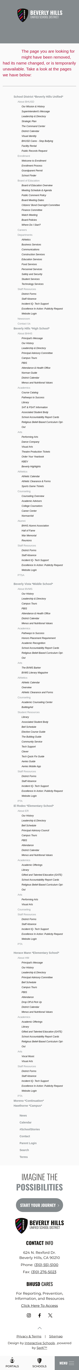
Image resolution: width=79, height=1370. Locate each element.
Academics (24, 387)
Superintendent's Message (35, 111)
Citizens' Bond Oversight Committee (40, 205)
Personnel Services (31, 269)
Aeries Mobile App (31, 766)
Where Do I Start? (31, 225)
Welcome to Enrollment (33, 160)
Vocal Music (27, 1056)
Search (21, 1149)
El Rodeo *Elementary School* (34, 805)
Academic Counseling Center (36, 702)
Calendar (22, 1122)
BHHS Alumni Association (35, 525)
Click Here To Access (39, 1306)
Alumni (21, 520)
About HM (23, 957)
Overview (26, 687)
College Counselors (31, 506)
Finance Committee (31, 210)
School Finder (28, 175)
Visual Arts (27, 446)
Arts (20, 432)
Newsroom (24, 318)
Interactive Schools (40, 1343)
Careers (22, 229)
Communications (30, 249)
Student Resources (29, 712)
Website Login (29, 313)
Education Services (31, 259)
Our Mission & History (33, 106)
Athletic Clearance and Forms (37, 692)
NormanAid (27, 515)
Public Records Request (34, 151)
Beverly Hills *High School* (32, 328)
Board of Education (29, 180)
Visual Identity (28, 136)
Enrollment (24, 155)
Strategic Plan (28, 121)
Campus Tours (29, 358)
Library (25, 402)
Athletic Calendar (30, 476)
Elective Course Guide (33, 731)
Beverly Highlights (31, 466)
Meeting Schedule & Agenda (36, 190)
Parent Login (25, 1142)
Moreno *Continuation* (29, 1100)
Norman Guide (29, 372)
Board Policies (29, 220)
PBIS (24, 363)
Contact (22, 1136)
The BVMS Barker (31, 667)
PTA (20, 801)
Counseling (24, 491)
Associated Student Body (34, 412)
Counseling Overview (32, 496)
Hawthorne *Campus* (28, 1105)
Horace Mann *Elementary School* (36, 952)
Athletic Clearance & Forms (36, 481)
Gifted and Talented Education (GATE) (41, 874)
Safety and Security (31, 274)
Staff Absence (28, 298)
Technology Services (32, 284)
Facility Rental (28, 146)
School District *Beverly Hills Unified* (38, 96)
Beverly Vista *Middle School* (33, 583)
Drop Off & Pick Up (31, 1002)
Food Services (29, 264)
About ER (23, 810)
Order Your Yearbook (32, 456)
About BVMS (25, 588)
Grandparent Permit (31, 170)
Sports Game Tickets (32, 486)
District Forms (28, 294)
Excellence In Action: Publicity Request (42, 308)
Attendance (27, 845)
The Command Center (33, 126)
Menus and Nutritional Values (37, 382)
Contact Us (24, 323)
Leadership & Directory (33, 116)
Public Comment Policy (33, 195)
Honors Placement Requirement (38, 638)
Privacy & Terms (29, 1336)
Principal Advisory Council (35, 830)
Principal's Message (32, 338)
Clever (24, 751)
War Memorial (28, 535)
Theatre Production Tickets (35, 451)
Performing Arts (29, 437)
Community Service (31, 741)
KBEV (24, 461)
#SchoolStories (27, 1129)
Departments (25, 234)
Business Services (31, 244)
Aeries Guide (28, 761)
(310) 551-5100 (46, 1265)
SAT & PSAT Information (34, 407)
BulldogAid (27, 707)
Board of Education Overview (36, 185)
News (20, 1115)
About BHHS (25, 333)
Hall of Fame (28, 530)
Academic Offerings (31, 865)
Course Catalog (29, 392)
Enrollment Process (31, 165)
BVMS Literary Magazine (34, 672)
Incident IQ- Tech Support (35, 303)
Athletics (25, 239)
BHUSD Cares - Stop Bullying (37, 141)
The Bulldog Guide (31, 736)
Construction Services (33, 254)
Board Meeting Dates (32, 200)
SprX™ (42, 1348)
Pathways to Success (32, 397)
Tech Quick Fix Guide (32, 756)
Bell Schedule (28, 727)
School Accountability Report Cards (40, 417)
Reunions (26, 540)
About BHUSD (26, 101)
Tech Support (28, 746)
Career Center (29, 511)
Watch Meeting (29, 215)
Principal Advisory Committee (37, 353)
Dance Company (30, 441)
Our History (27, 343)
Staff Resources (27, 289)
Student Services (30, 279)
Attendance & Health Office (35, 368)
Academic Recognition (33, 643)
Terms (21, 1156)
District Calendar (30, 131)
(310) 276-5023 (43, 1272)
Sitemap (56, 1336)
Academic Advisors (31, 501)
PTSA (21, 575)
